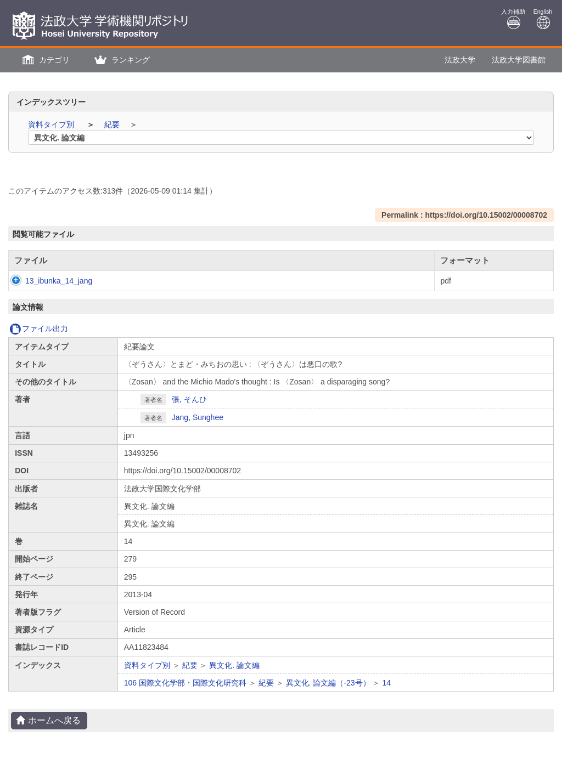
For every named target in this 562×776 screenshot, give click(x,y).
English (542, 19)
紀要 (113, 124)
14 (386, 682)
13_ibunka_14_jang (47, 280)
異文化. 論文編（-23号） (328, 682)
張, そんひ (189, 399)
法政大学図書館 (519, 59)
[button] (44, 60)
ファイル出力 (38, 328)
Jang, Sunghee (197, 417)
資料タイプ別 (52, 124)
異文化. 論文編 (234, 665)
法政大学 (460, 59)
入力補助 (513, 19)
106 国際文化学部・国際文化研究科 (185, 682)
